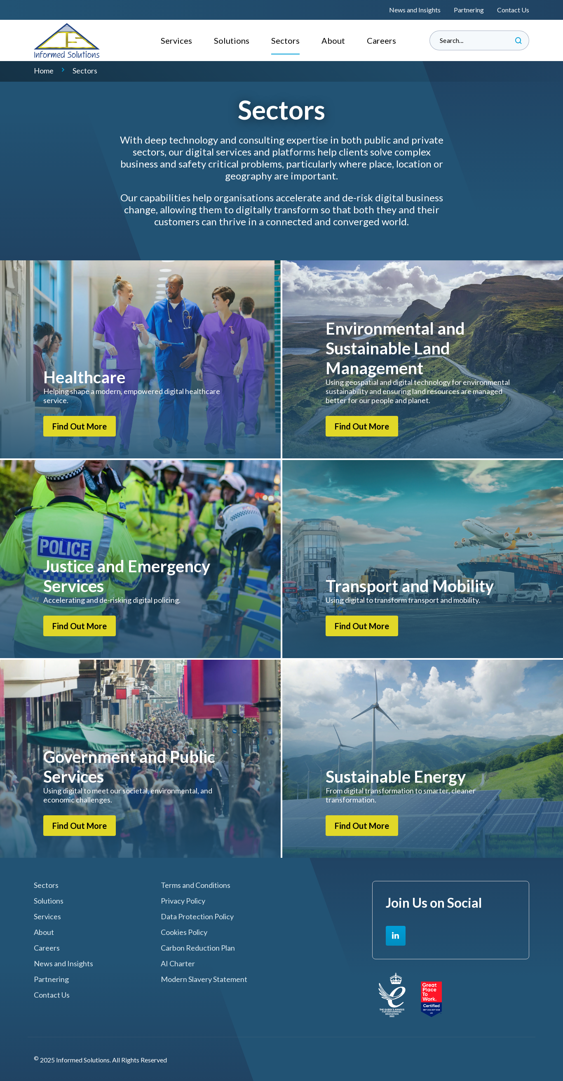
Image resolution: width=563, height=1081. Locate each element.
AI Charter (178, 963)
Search (518, 40)
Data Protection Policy (197, 916)
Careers (381, 40)
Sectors (285, 40)
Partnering (469, 10)
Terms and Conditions (195, 885)
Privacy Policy (183, 901)
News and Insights (415, 10)
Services (176, 40)
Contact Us (513, 10)
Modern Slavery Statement (204, 979)
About (333, 40)
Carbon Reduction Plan (198, 948)
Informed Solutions (67, 40)
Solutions (231, 40)
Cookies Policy (184, 932)
